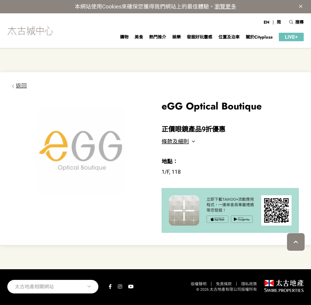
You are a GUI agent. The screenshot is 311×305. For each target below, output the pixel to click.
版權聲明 (199, 284)
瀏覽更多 (225, 6)
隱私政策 (249, 284)
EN (266, 22)
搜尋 (296, 22)
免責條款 (224, 284)
